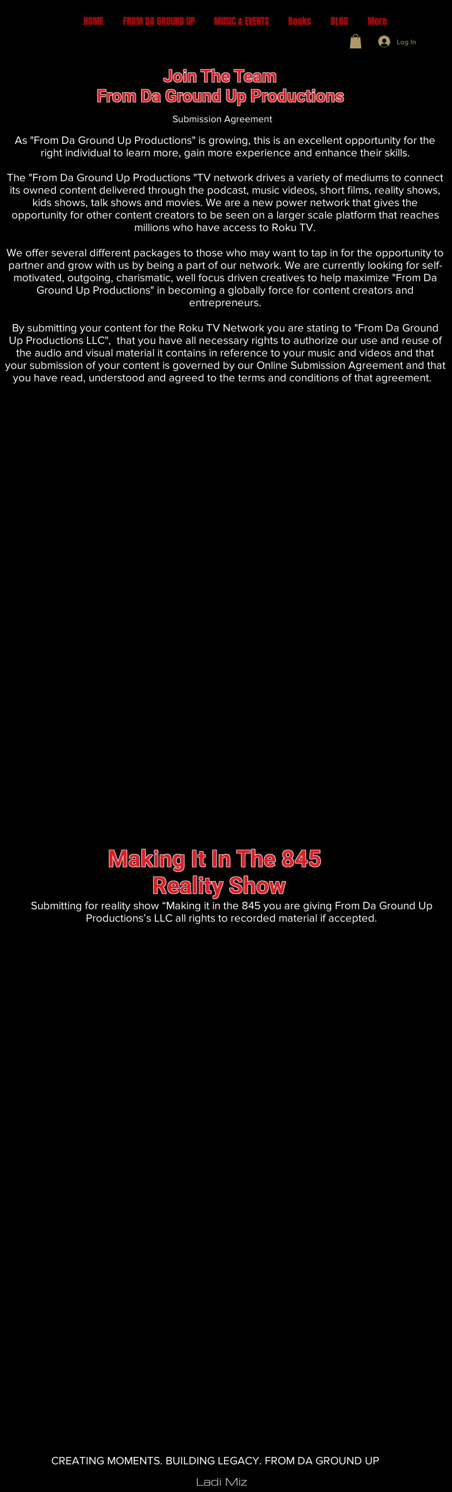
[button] (356, 41)
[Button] (233, 68)
